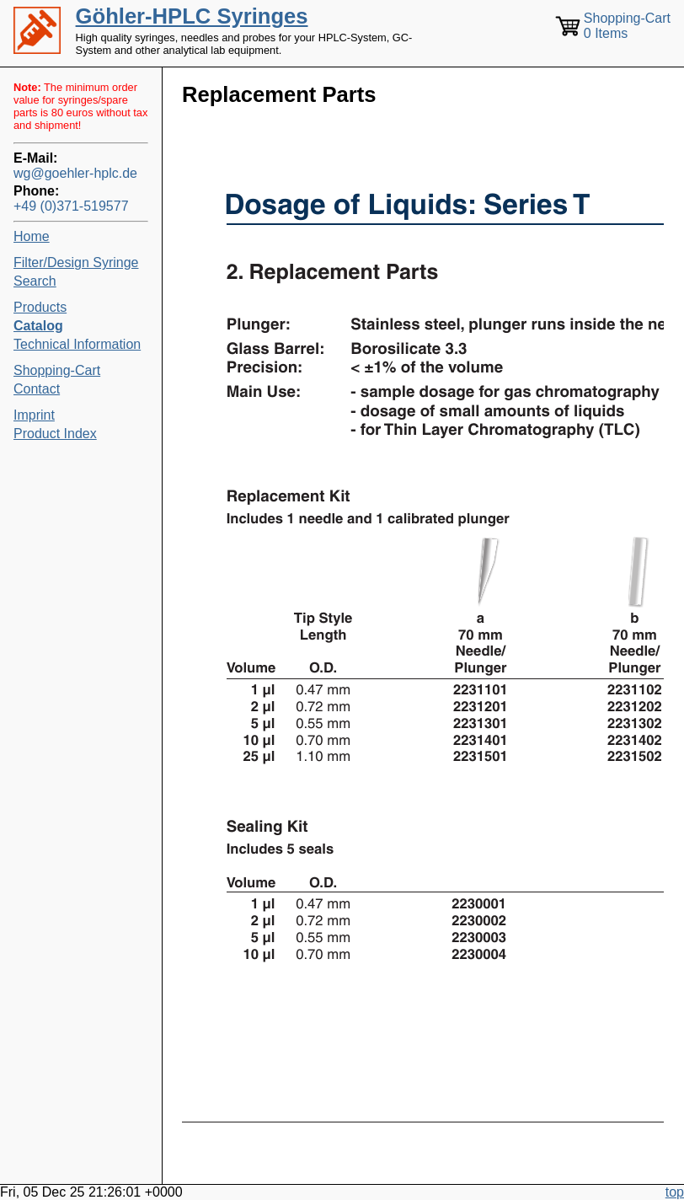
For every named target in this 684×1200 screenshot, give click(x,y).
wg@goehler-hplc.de (75, 173)
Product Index (55, 433)
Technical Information (77, 344)
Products (40, 307)
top (674, 1192)
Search (34, 281)
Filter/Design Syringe (76, 262)
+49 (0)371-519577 (71, 206)
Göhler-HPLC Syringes (192, 16)
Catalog (38, 326)
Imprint (34, 415)
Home (31, 236)
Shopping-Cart (56, 370)
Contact (36, 389)
